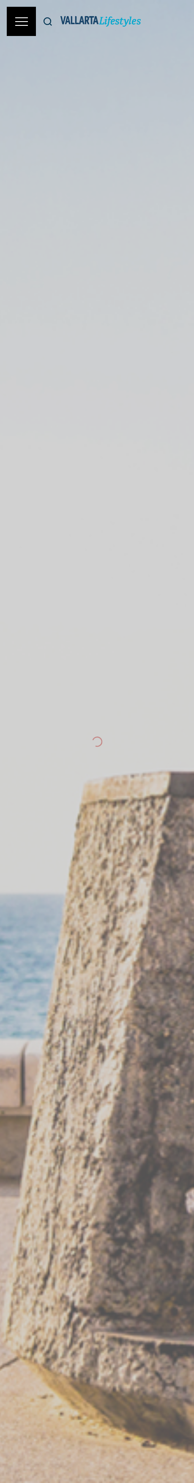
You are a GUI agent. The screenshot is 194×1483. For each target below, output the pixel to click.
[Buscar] (47, 21)
